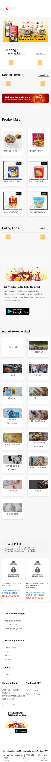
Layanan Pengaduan (13, 628)
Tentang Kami (10, 648)
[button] (23, 38)
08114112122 (8, 699)
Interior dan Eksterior (26, 549)
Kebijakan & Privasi (13, 621)
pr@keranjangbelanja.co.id (13, 696)
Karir (7, 655)
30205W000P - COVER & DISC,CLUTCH (11, 585)
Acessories (29, 547)
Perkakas (32, 551)
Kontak (8, 659)
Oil (19, 547)
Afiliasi (7, 651)
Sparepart (9, 547)
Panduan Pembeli (33, 694)
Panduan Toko (32, 690)
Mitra (7, 675)
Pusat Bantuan (11, 625)
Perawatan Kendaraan (14, 551)
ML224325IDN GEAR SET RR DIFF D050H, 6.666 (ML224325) (37, 586)
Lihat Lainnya (38, 52)
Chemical (9, 549)
